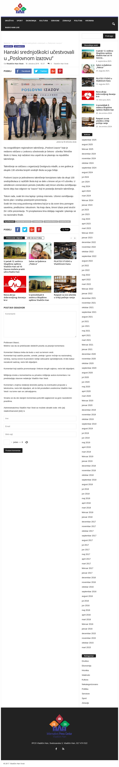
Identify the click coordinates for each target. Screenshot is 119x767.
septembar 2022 (89, 256)
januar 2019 (87, 461)
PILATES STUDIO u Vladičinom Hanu (63, 262)
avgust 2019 (87, 428)
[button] (113, 24)
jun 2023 (86, 214)
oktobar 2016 (88, 587)
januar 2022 (87, 293)
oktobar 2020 (88, 363)
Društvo (9, 20)
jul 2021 (85, 321)
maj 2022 (86, 275)
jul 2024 (85, 177)
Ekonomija (31, 20)
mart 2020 (86, 396)
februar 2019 (87, 456)
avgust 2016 (87, 596)
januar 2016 (87, 629)
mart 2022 (86, 284)
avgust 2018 (87, 484)
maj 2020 (86, 386)
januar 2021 (87, 349)
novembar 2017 (89, 526)
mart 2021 (86, 340)
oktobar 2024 (88, 163)
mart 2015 (86, 647)
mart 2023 (86, 228)
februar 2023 (87, 233)
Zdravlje (66, 20)
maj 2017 (86, 554)
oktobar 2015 (88, 643)
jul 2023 (85, 209)
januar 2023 (87, 237)
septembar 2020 (89, 368)
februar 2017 (87, 568)
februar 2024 (87, 200)
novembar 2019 (89, 414)
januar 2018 (87, 517)
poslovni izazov (24, 222)
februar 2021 (87, 345)
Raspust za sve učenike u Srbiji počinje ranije (65, 296)
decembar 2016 (89, 577)
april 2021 (86, 335)
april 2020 (86, 391)
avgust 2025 (87, 144)
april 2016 (86, 615)
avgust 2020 (87, 372)
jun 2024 (86, 182)
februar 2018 (87, 512)
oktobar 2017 (88, 531)
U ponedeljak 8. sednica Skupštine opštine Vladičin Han (39, 297)
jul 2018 (85, 489)
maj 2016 (86, 610)
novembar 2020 (89, 358)
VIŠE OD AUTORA (34, 238)
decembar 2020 (89, 354)
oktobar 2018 (88, 475)
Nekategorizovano (90, 684)
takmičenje (37, 222)
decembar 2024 (89, 154)
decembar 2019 (89, 410)
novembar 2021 (89, 303)
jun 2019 (86, 438)
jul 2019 (85, 433)
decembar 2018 (89, 466)
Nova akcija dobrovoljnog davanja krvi (15, 297)
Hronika (89, 20)
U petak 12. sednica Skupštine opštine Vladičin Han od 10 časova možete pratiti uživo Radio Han (14, 266)
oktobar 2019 (88, 419)
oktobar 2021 (88, 307)
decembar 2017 (89, 521)
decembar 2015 (89, 633)
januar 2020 (87, 405)
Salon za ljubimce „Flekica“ (37, 262)
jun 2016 (86, 605)
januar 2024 (87, 205)
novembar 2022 (89, 247)
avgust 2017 (87, 540)
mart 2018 (86, 508)
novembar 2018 (89, 470)
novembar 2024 (89, 158)
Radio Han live (12, 27)
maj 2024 (86, 186)
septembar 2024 (89, 168)
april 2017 (86, 559)
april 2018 (86, 503)
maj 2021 (86, 331)
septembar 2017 (89, 535)
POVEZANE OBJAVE (14, 238)
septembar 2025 (89, 140)
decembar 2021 (89, 298)
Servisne (55, 20)
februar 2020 (87, 400)
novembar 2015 (89, 638)
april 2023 (86, 223)
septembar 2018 (89, 480)
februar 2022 (87, 289)
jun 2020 (86, 382)
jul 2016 (85, 601)
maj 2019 (86, 442)
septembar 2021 (89, 312)
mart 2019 (86, 452)
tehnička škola (51, 222)
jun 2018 (86, 494)
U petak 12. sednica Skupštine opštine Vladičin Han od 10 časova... (104, 54)
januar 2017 (87, 573)
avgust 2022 (87, 261)
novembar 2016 (89, 582)
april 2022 (86, 279)
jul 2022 (85, 265)
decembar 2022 (89, 242)
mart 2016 (86, 619)
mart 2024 (86, 196)
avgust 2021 (87, 317)
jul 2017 (85, 545)
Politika (78, 20)
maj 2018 (86, 498)
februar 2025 (87, 149)
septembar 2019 (89, 424)
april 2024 (86, 191)
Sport (20, 20)
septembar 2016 (89, 591)
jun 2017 (86, 549)
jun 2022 (86, 270)
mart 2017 (86, 563)
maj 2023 (86, 219)
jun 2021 (86, 326)
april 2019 (86, 447)
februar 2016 (87, 624)
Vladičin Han (65, 222)
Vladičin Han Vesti (15, 63)
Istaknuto (19, 46)
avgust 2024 (87, 172)
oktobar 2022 (88, 251)
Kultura (43, 20)
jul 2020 (85, 377)
